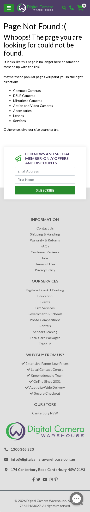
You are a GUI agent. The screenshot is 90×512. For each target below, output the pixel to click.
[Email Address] (45, 171)
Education (45, 296)
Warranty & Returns (45, 240)
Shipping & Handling (45, 234)
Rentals (45, 326)
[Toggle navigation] (9, 8)
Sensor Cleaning (45, 332)
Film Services (45, 308)
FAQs (45, 246)
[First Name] (45, 179)
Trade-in (45, 344)
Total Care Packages (45, 338)
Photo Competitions (45, 320)
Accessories (22, 111)
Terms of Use (45, 264)
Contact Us (45, 228)
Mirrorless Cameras (27, 101)
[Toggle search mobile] (64, 8)
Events (45, 302)
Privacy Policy (45, 270)
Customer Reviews (45, 252)
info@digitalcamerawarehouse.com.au (43, 459)
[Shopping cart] (80, 8)
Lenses (18, 116)
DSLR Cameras (24, 96)
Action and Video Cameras (33, 106)
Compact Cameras (27, 91)
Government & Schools (45, 314)
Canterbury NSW (45, 413)
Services (19, 121)
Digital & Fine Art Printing (45, 290)
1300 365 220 (22, 449)
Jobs (45, 258)
